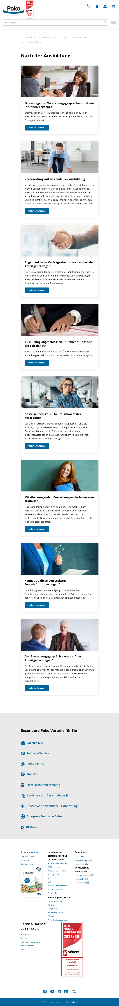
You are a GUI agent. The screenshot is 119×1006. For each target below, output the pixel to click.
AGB (44, 1002)
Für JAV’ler (52, 905)
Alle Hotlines (26, 934)
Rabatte (29, 774)
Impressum (56, 1002)
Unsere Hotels (81, 864)
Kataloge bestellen (29, 864)
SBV (49, 882)
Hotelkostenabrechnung (40, 785)
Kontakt (24, 938)
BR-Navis (30, 827)
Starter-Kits (32, 743)
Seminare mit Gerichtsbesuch (44, 795)
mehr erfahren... (37, 127)
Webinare (25, 860)
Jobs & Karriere (27, 945)
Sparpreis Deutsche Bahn (41, 816)
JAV (49, 878)
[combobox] (55, 22)
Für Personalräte (55, 912)
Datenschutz (71, 1002)
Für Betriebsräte (55, 901)
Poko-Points (32, 763)
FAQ (22, 949)
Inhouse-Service (35, 753)
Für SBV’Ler (53, 908)
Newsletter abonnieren (31, 942)
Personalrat (53, 893)
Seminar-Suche (27, 856)
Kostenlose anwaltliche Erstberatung (49, 806)
